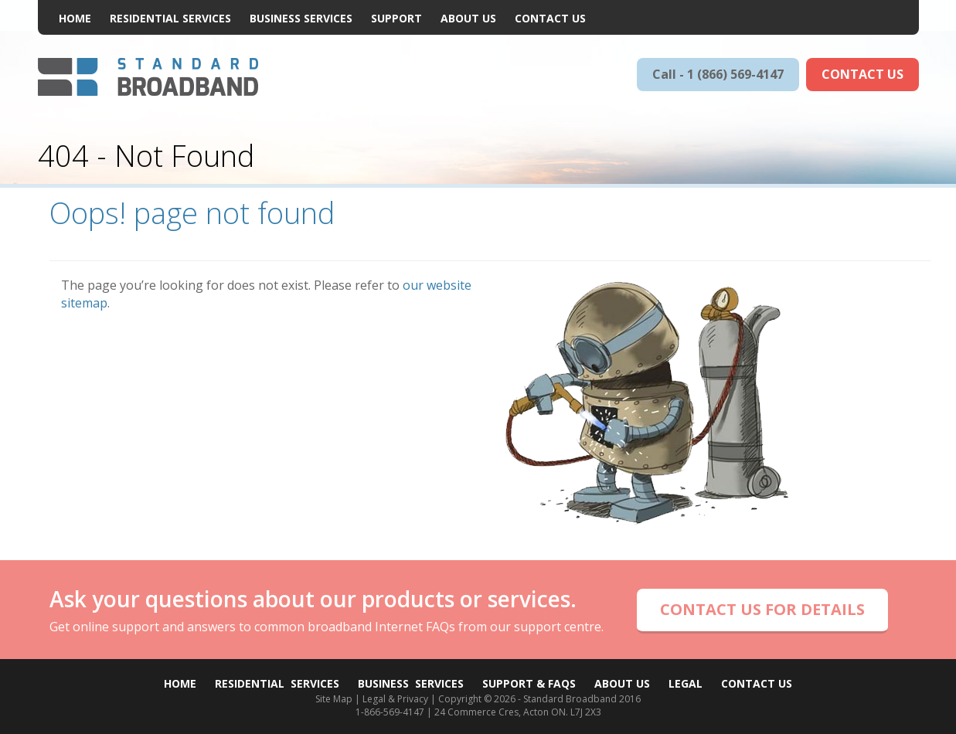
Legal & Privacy (395, 698)
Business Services (301, 18)
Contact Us (550, 18)
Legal (686, 683)
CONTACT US (862, 74)
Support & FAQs (529, 683)
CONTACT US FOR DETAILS (762, 609)
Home (75, 18)
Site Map (333, 698)
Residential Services (170, 18)
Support (396, 18)
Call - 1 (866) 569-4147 (718, 74)
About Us (468, 18)
